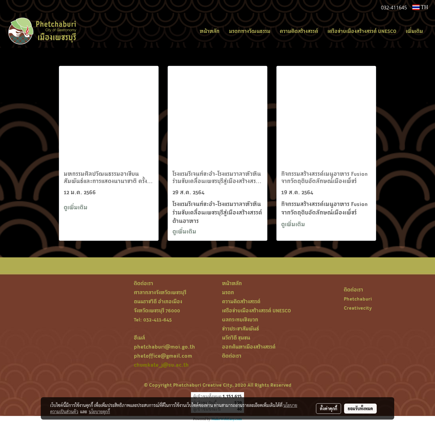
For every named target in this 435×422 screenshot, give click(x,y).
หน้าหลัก (210, 31)
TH (420, 7)
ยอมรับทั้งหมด (360, 408)
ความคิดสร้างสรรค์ (299, 31)
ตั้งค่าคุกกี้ (328, 408)
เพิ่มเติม (414, 31)
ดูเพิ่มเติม (76, 207)
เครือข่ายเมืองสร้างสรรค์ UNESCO (361, 31)
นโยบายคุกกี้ (99, 411)
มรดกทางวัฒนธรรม (249, 31)
